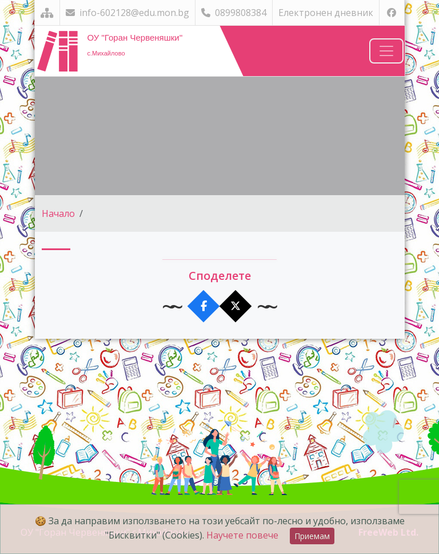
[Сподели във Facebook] (203, 306)
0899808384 (233, 12)
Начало (58, 213)
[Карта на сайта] (47, 13)
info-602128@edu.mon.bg (127, 12)
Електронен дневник (325, 12)
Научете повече (242, 535)
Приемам (312, 536)
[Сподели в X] (236, 306)
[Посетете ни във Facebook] (392, 13)
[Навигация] (386, 50)
